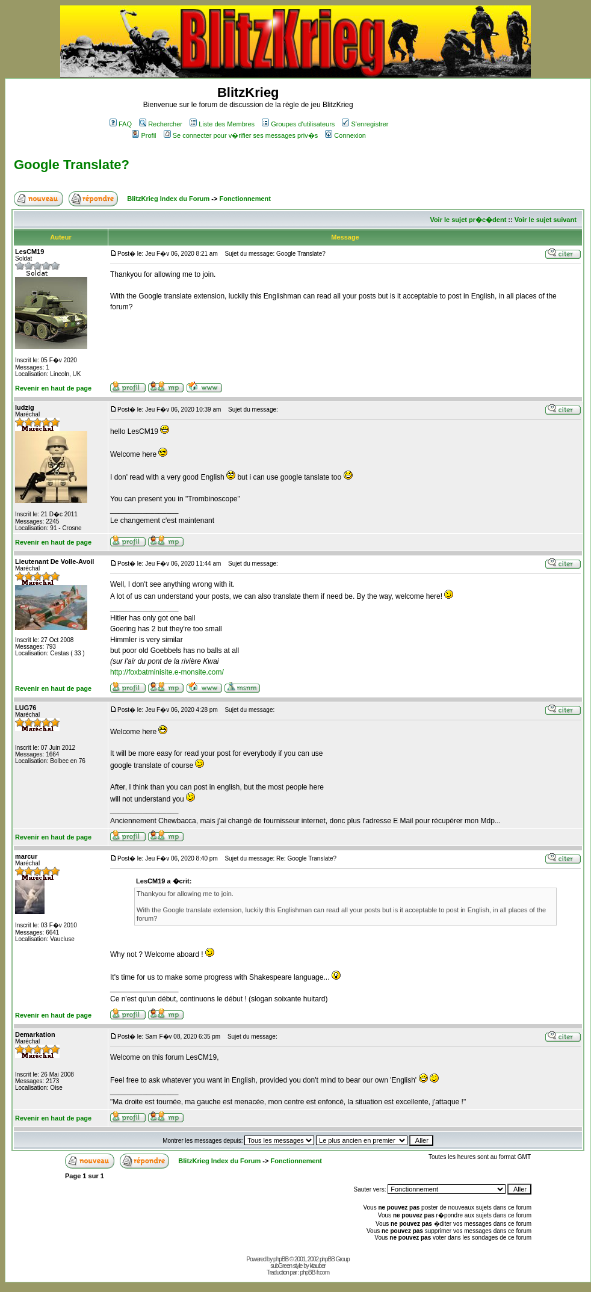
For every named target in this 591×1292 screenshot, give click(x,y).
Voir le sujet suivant (546, 219)
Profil (144, 135)
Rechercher (160, 124)
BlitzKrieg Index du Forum (168, 198)
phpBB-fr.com (314, 1272)
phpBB (280, 1259)
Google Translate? (71, 164)
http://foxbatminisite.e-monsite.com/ (167, 672)
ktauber (318, 1266)
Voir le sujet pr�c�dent (468, 219)
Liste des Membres (222, 124)
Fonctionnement (245, 198)
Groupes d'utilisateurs (298, 124)
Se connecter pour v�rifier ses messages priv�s (241, 135)
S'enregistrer (365, 124)
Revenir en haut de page (53, 388)
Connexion (345, 135)
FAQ (121, 124)
